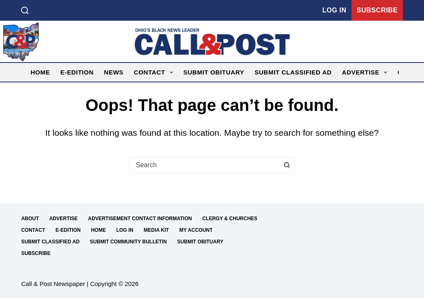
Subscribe (377, 10)
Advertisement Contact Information (140, 218)
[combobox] (204, 165)
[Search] (25, 10)
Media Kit (156, 230)
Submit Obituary (213, 72)
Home (40, 72)
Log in (334, 10)
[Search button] (286, 165)
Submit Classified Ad (293, 72)
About (30, 218)
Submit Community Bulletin (128, 242)
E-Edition (77, 72)
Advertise (366, 72)
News (113, 72)
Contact (155, 72)
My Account (196, 230)
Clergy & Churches (229, 218)
